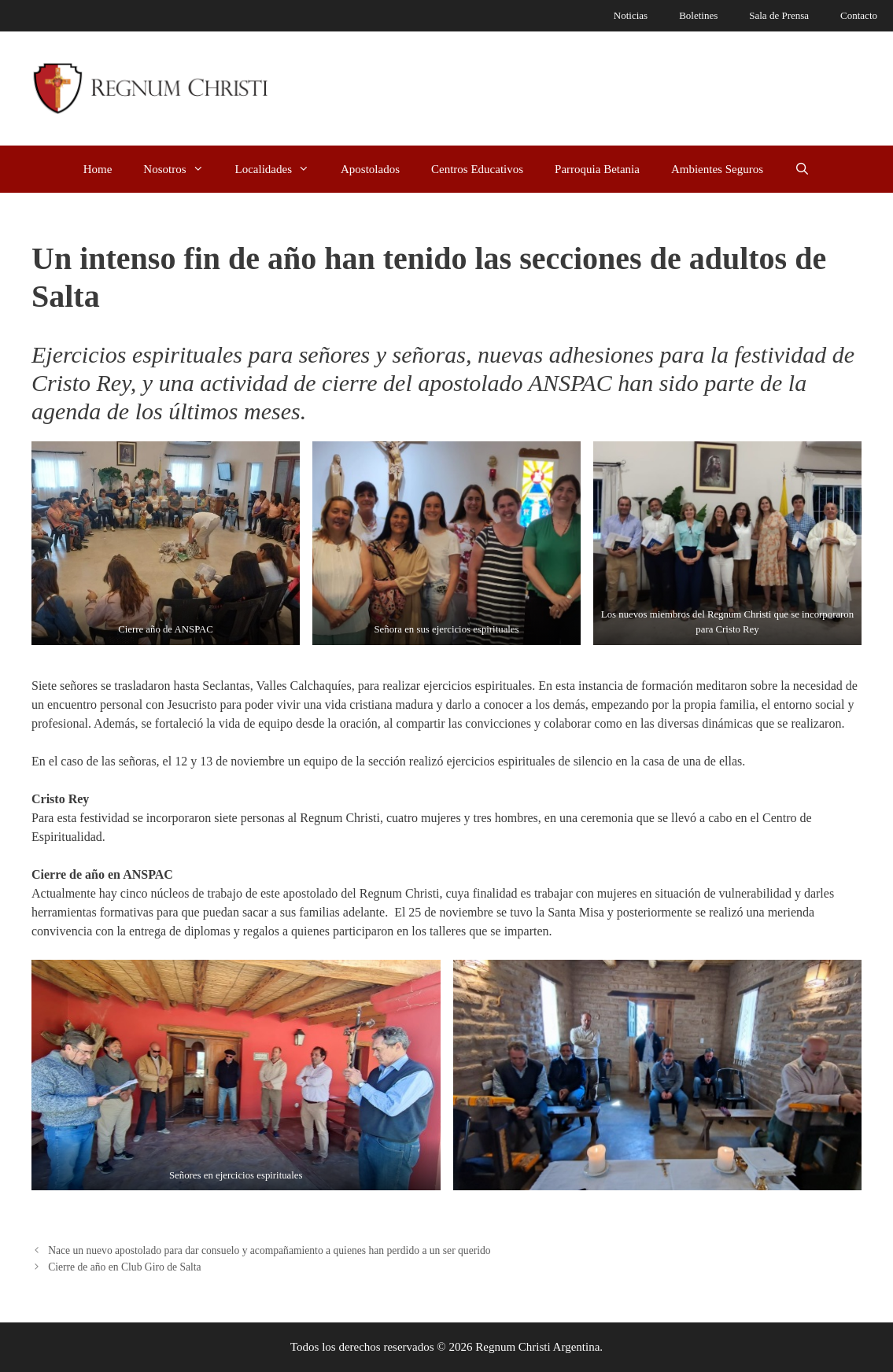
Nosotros (181, 169)
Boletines (698, 15)
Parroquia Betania (597, 169)
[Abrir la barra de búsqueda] (802, 169)
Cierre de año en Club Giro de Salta (124, 1267)
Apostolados (370, 169)
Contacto (858, 15)
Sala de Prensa (779, 15)
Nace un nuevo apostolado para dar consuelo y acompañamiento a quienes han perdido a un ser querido (269, 1250)
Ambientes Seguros (717, 169)
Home (98, 169)
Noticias (631, 15)
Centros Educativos (477, 169)
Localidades (280, 169)
